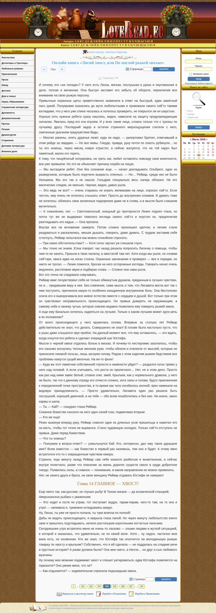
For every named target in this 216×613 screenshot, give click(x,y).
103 (99, 586)
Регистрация (190, 83)
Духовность (8, 112)
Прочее (6, 123)
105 (114, 586)
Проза (5, 79)
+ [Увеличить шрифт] (62, 69)
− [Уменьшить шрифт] (44, 69)
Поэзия (6, 129)
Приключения (9, 74)
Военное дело (9, 151)
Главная (17, 51)
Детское (6, 90)
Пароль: (199, 68)
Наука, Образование (13, 101)
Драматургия (9, 135)
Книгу (189, 110)
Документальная (11, 118)
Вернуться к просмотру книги (78, 593)
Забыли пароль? (205, 83)
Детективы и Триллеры (15, 63)
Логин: (199, 60)
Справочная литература (15, 107)
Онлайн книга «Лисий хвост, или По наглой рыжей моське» (108, 62)
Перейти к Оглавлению (114, 593)
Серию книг (191, 117)
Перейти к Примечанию (147, 593)
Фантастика (8, 57)
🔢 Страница (134, 69)
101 (83, 586)
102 (91, 586)
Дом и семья (9, 96)
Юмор (5, 85)
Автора (189, 114)
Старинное (8, 140)
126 (141, 586)
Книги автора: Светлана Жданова (108, 52)
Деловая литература (13, 146)
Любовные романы (12, 68)
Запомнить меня (199, 74)
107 (131, 586)
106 (123, 586)
